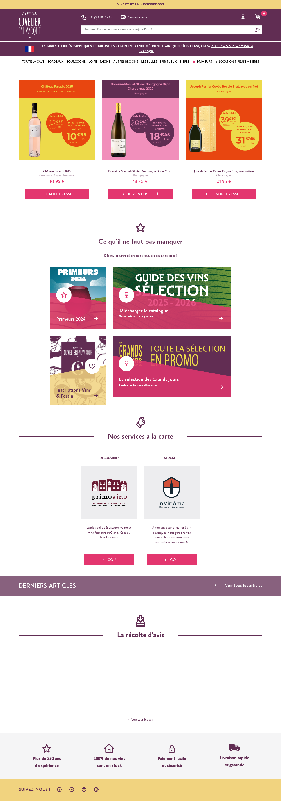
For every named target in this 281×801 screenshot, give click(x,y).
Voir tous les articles (238, 585)
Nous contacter (133, 16)
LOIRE (93, 62)
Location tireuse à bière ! (237, 62)
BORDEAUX (55, 62)
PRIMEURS (202, 62)
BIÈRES (184, 62)
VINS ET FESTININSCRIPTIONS (140, 4)
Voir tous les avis (141, 720)
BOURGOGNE (76, 62)
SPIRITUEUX (168, 62)
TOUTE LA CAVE (33, 62)
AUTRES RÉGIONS (125, 62)
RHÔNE (105, 62)
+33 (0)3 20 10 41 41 (97, 16)
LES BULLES (149, 62)
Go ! (109, 560)
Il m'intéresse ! (57, 194)
